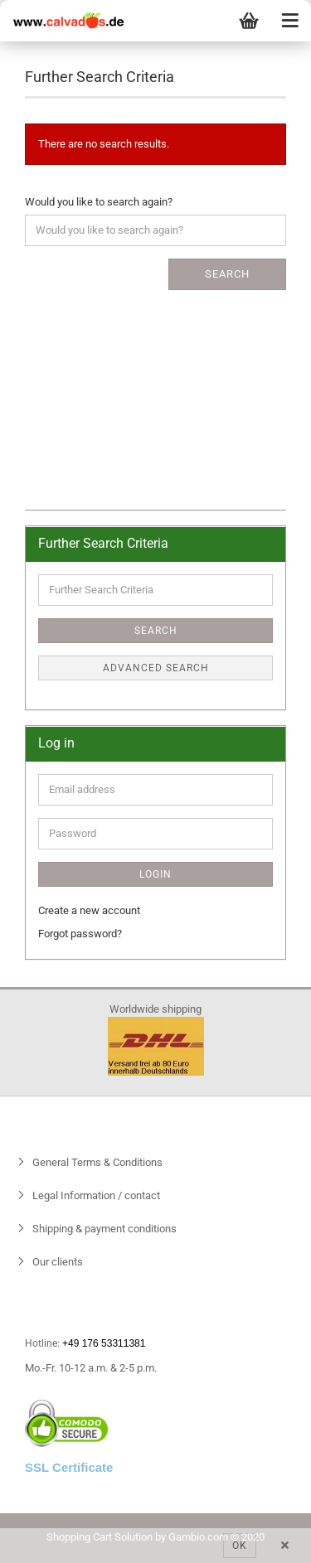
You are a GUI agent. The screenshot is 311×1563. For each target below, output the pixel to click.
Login (155, 874)
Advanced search (156, 668)
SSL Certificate (69, 1467)
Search (227, 274)
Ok (239, 1545)
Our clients (56, 1262)
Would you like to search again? (99, 202)
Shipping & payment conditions (103, 1228)
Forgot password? (80, 933)
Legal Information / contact (95, 1195)
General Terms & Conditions (96, 1162)
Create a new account (89, 910)
